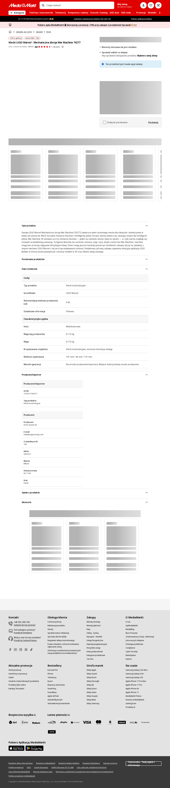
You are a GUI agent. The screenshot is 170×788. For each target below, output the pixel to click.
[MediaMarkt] (22, 5)
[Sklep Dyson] (92, 688)
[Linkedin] (27, 649)
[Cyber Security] (132, 651)
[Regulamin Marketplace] (91, 763)
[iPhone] (50, 673)
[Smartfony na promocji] (17, 673)
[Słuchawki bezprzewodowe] (59, 703)
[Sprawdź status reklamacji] (58, 633)
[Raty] (88, 629)
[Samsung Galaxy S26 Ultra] (136, 670)
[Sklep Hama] (91, 692)
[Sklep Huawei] (92, 696)
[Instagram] (21, 649)
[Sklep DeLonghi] (93, 681)
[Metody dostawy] (93, 621)
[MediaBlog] (130, 629)
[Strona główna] (10, 31)
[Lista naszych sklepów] (135, 640)
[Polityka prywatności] (16, 767)
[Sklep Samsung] (93, 703)
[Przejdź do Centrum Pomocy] (25, 640)
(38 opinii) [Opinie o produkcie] (56, 47)
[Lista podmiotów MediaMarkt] (19, 772)
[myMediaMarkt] (132, 625)
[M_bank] (122, 722)
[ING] (133, 722)
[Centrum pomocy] (54, 621)
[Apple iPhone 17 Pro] (134, 685)
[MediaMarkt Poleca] (133, 696)
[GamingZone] (131, 703)
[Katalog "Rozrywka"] (16, 688)
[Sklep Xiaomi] (92, 673)
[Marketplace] (131, 655)
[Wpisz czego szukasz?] (43, 5)
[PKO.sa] (145, 722)
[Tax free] (90, 659)
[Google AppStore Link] (34, 748)
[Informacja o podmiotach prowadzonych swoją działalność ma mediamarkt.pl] (65, 651)
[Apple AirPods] (53, 696)
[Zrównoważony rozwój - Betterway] (140, 636)
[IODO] (29, 767)
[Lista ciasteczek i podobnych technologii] (91, 767)
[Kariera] (129, 659)
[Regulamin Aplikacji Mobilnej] (68, 763)
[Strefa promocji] (14, 670)
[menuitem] (41, 12)
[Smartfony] (52, 688)
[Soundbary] (52, 692)
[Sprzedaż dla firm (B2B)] (57, 636)
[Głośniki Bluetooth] (55, 699)
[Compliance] (130, 648)
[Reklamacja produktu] (56, 625)
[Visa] (87, 722)
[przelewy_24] (52, 722)
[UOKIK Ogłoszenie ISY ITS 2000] (62, 767)
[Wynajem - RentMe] (94, 636)
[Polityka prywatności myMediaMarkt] (21, 776)
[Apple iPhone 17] (132, 692)
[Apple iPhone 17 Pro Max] (136, 681)
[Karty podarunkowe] (95, 651)
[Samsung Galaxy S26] (134, 677)
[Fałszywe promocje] (110, 763)
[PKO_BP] (110, 722)
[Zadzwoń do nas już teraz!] (24, 625)
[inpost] (24, 722)
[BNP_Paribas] (75, 722)
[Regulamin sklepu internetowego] (61, 640)
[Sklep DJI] (90, 685)
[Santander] (52, 732)
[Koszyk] (158, 5)
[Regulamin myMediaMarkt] (45, 763)
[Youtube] (16, 649)
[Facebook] (11, 649)
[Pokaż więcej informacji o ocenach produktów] (62, 47)
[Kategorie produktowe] (96, 655)
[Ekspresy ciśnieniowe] (56, 685)
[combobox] (79, 5)
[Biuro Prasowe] (131, 633)
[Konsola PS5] (53, 670)
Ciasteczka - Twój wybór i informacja (144, 763)
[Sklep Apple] (91, 670)
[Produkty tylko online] (17, 685)
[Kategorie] (17, 13)
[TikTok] (32, 649)
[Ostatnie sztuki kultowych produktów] (23, 681)
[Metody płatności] (94, 625)
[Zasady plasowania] (41, 767)
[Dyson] (50, 681)
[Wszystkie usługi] (93, 648)
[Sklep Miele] (91, 699)
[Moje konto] (143, 5)
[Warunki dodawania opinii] (42, 772)
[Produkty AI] (130, 707)
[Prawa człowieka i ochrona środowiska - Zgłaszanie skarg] (65, 645)
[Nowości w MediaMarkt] (135, 699)
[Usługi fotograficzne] (95, 640)
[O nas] (128, 621)
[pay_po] (63, 722)
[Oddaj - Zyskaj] (93, 633)
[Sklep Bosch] (91, 677)
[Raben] (36, 723)
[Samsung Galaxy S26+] (135, 673)
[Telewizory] (52, 677)
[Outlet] (11, 677)
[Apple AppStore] (16, 748)
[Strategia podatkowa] (134, 644)
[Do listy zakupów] (151, 5)
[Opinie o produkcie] (43, 46)
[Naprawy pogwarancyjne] (97, 644)
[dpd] (12, 722)
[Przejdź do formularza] (23, 632)
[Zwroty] (50, 629)
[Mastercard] (98, 722)
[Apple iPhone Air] (132, 688)
